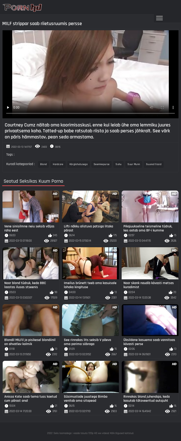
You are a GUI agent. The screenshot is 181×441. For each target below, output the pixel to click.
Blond (43, 164)
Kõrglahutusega (79, 164)
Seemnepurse (101, 164)
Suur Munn (134, 164)
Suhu (118, 164)
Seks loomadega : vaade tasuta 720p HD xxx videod (81, 433)
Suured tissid (153, 164)
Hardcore (58, 164)
